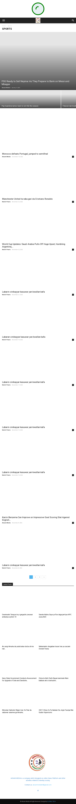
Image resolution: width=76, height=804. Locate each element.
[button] (3, 20)
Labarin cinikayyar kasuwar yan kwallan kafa (23, 292)
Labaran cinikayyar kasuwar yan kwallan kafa (23, 337)
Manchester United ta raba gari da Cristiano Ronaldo (27, 199)
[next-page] (44, 577)
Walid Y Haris (6, 201)
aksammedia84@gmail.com (42, 785)
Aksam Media (6, 87)
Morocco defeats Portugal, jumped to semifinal (25, 154)
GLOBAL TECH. (51, 801)
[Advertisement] (38, 733)
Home (4, 26)
